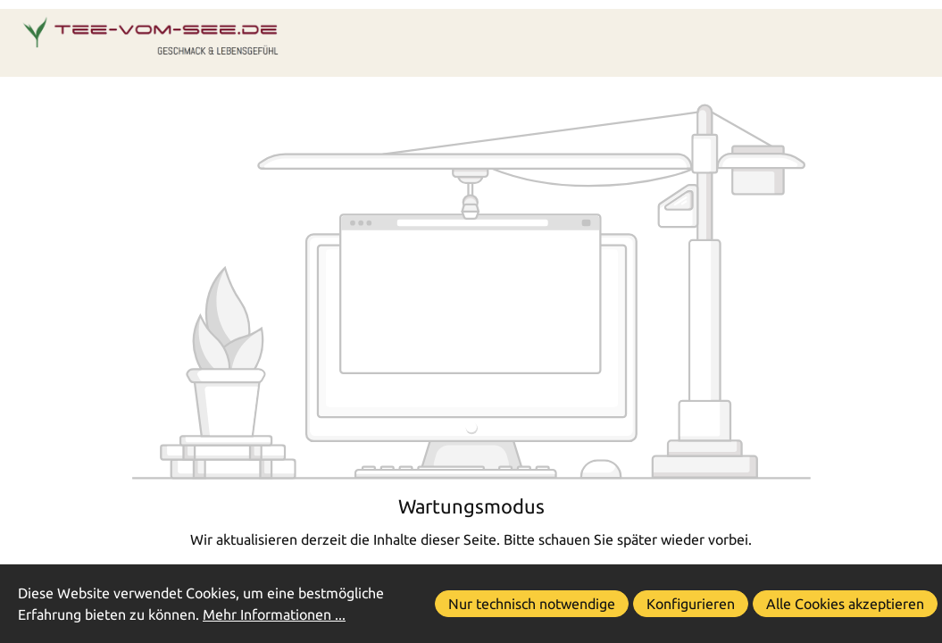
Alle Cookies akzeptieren (845, 604)
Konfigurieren (690, 604)
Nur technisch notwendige (531, 604)
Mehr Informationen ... (274, 614)
